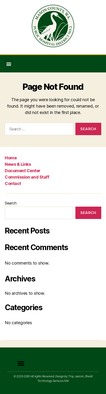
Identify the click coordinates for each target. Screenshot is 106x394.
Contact (13, 183)
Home (11, 157)
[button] (9, 64)
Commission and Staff (27, 177)
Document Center (23, 170)
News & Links (18, 164)
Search (10, 203)
